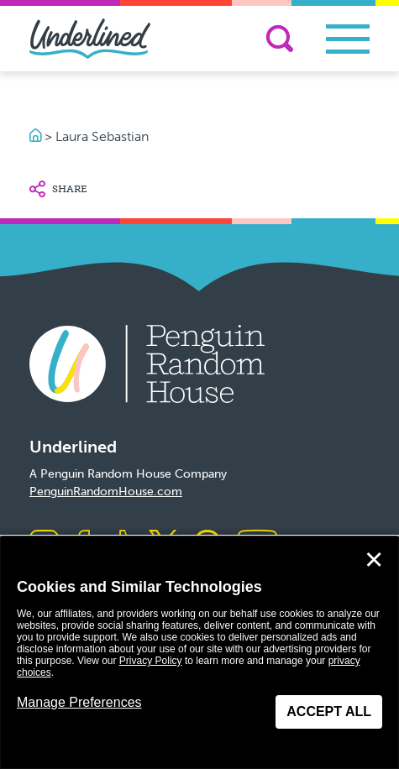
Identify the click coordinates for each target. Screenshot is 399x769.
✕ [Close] (374, 560)
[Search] (279, 38)
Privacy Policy (150, 661)
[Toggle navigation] (348, 39)
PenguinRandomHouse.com (105, 491)
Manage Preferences (79, 702)
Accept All (328, 711)
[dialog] (199, 652)
